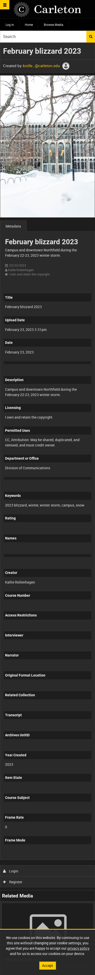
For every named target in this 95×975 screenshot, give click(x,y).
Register (13, 881)
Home (29, 25)
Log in (10, 25)
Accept (47, 965)
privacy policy (78, 948)
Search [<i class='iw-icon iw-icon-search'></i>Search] (90, 36)
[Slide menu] (4, 4)
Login (10, 871)
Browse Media (53, 25)
